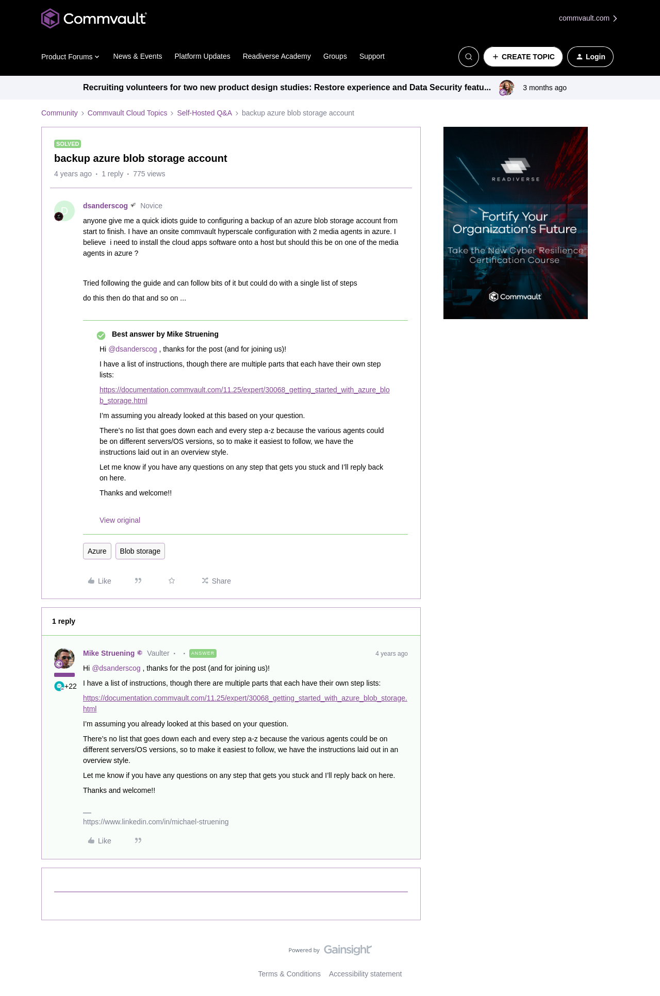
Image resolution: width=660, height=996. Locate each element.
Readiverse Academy (277, 56)
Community (59, 113)
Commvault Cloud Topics (128, 113)
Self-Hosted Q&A (204, 113)
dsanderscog (105, 206)
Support (372, 56)
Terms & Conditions (289, 974)
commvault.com (589, 18)
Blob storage (140, 551)
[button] (523, 56)
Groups (335, 56)
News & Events (137, 56)
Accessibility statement (365, 974)
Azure (97, 551)
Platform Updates (202, 56)
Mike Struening (109, 653)
